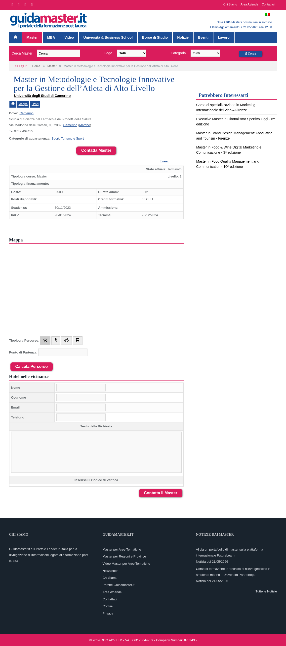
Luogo (107, 53)
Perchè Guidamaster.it (119, 585)
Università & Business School (107, 37)
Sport (55, 138)
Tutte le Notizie (266, 591)
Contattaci (268, 4)
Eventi (203, 37)
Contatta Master (96, 150)
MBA (51, 37)
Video (69, 37)
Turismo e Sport (72, 138)
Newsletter (110, 571)
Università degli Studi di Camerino (42, 95)
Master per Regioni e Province (124, 556)
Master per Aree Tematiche (122, 549)
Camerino (27, 113)
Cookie (108, 606)
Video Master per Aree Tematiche (126, 563)
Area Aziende (249, 4)
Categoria (178, 53)
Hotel (35, 104)
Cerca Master (22, 53)
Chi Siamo (230, 4)
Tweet (164, 161)
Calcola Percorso (31, 366)
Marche (84, 125)
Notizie (183, 37)
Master (32, 37)
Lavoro (224, 37)
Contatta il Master (160, 493)
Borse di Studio (155, 37)
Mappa (23, 104)
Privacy (108, 613)
